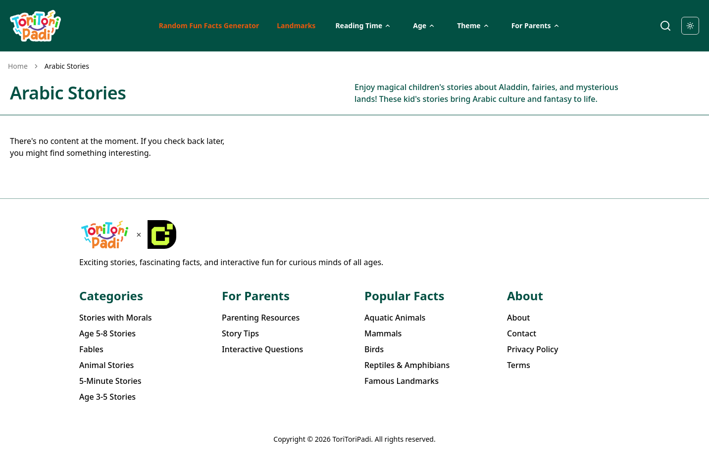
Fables (91, 349)
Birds (374, 349)
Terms (518, 365)
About (518, 317)
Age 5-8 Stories (107, 333)
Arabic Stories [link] (67, 66)
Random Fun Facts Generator (209, 25)
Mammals (383, 333)
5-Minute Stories (110, 380)
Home (18, 66)
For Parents (535, 25)
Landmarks (296, 25)
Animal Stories (106, 365)
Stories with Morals (115, 317)
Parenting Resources (261, 317)
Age (424, 25)
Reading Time (363, 25)
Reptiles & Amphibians (407, 365)
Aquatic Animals (394, 317)
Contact (521, 333)
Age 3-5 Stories (107, 396)
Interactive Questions (262, 349)
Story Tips (240, 333)
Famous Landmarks (401, 380)
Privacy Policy (532, 349)
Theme (473, 25)
